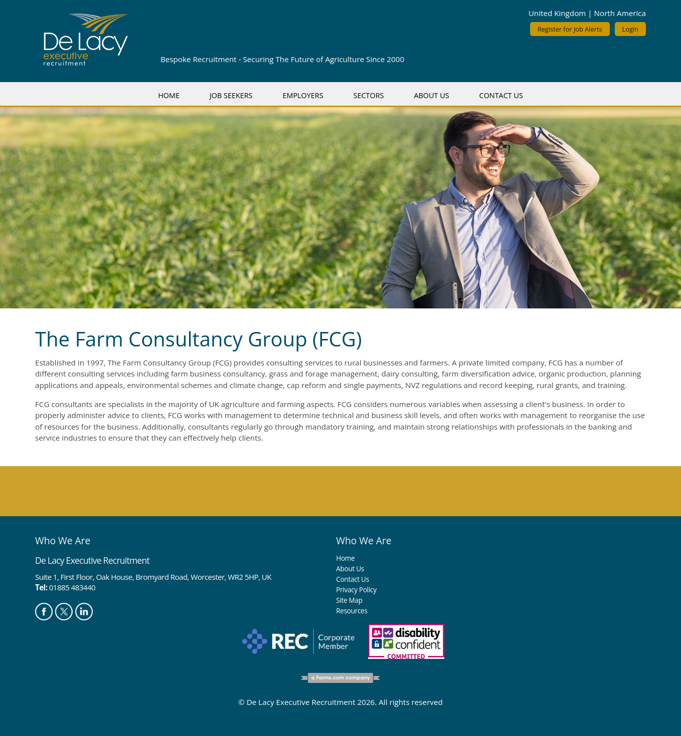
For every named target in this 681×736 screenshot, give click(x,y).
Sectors (369, 95)
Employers (302, 95)
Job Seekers (231, 95)
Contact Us (501, 95)
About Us (431, 95)
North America (620, 13)
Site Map (349, 600)
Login (630, 29)
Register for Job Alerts (570, 29)
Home (169, 95)
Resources (351, 610)
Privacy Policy (356, 589)
